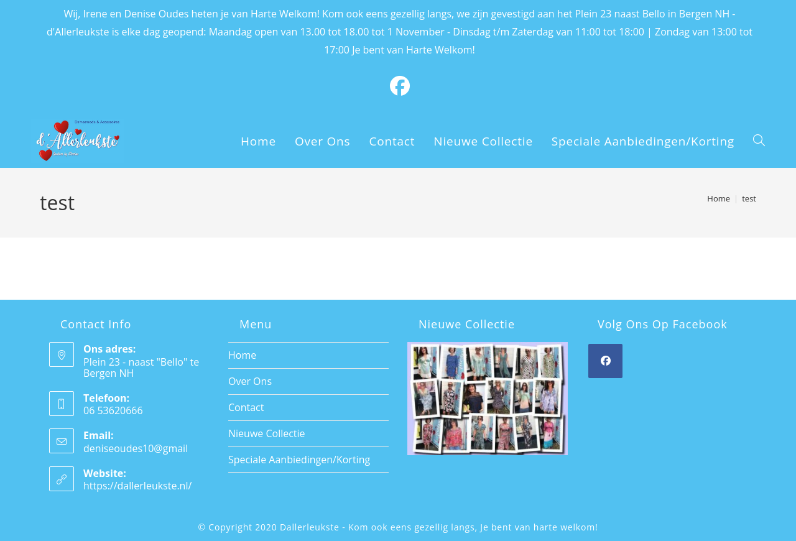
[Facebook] (605, 361)
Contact (246, 407)
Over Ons (250, 381)
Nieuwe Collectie (266, 433)
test (749, 198)
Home (242, 355)
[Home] (718, 198)
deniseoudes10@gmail (135, 448)
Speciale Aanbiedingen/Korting (299, 459)
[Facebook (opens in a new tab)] (400, 86)
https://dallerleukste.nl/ (137, 485)
